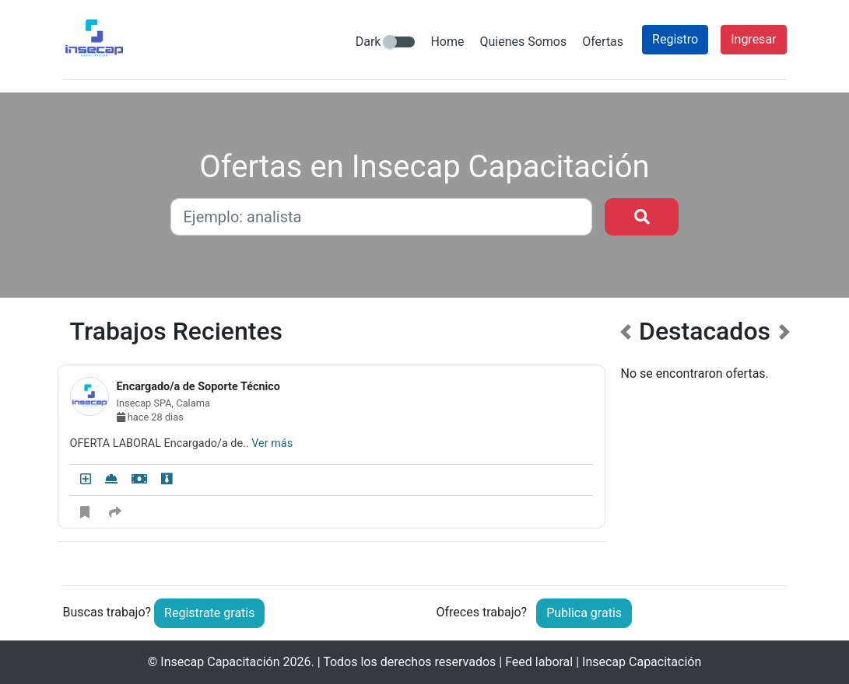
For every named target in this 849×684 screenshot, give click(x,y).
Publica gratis (584, 612)
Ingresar (753, 39)
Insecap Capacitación (219, 661)
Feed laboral (539, 661)
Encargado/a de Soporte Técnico (198, 386)
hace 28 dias (150, 417)
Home (447, 41)
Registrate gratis (209, 612)
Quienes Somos (523, 41)
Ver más (272, 443)
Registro (675, 39)
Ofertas (602, 41)
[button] (626, 439)
